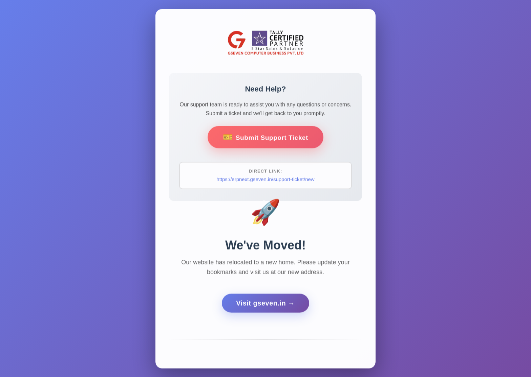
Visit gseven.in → (265, 305)
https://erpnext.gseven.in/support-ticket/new (265, 181)
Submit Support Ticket (272, 138)
